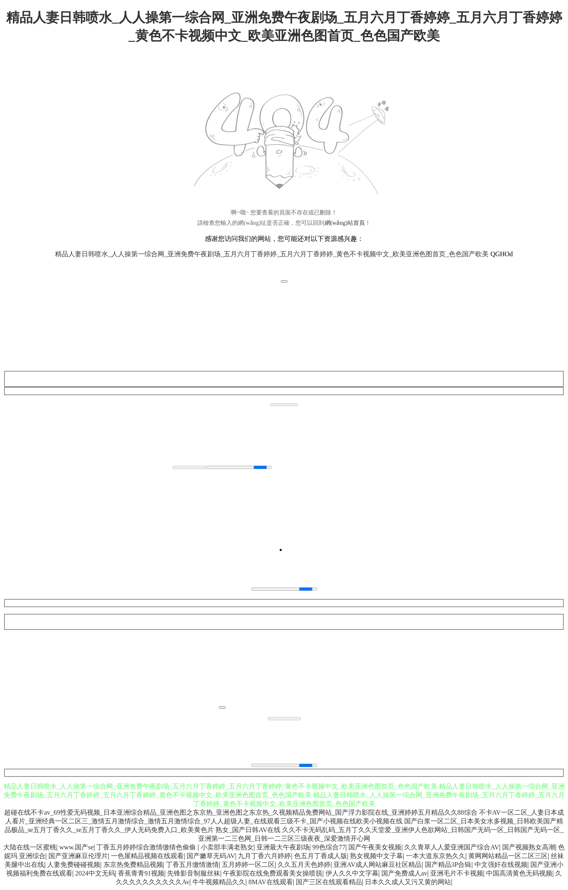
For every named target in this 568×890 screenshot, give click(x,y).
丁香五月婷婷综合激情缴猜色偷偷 (146, 847)
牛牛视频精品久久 (218, 881)
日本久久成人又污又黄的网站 (408, 881)
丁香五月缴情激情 (192, 864)
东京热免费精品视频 (133, 864)
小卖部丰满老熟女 (227, 847)
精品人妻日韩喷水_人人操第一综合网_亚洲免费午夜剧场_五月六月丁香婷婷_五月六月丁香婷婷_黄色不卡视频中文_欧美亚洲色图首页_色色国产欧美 (272, 253)
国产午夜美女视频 (374, 847)
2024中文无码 (95, 873)
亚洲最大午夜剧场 (282, 847)
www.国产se (76, 847)
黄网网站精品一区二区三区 (508, 855)
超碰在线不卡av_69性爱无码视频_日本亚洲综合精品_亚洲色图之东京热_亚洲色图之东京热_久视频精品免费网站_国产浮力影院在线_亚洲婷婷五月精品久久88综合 (240, 812)
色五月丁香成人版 (320, 855)
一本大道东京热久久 (435, 855)
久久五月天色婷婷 (304, 864)
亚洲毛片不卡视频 (456, 873)
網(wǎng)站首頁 (345, 223)
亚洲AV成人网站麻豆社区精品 (377, 864)
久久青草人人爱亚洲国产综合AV (451, 847)
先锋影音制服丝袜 (193, 873)
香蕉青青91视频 (141, 873)
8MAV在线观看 (270, 881)
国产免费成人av (404, 873)
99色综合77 (328, 847)
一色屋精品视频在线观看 (147, 855)
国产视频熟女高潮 (528, 847)
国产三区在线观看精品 (329, 881)
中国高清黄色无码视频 (519, 873)
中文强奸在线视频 (501, 864)
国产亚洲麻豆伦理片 (78, 855)
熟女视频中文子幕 (376, 855)
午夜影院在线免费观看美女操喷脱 (272, 873)
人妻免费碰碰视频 (73, 864)
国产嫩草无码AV (211, 855)
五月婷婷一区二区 (248, 864)
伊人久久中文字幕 (352, 873)
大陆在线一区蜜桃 (29, 847)
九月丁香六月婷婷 (264, 855)
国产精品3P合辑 (448, 864)
